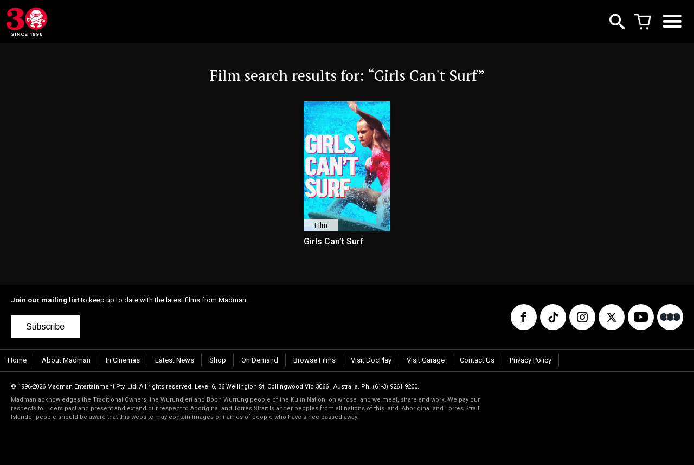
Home (17, 360)
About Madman (66, 360)
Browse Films (314, 360)
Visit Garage (426, 360)
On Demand (259, 360)
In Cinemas (123, 360)
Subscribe (45, 326)
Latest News (174, 360)
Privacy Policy (530, 360)
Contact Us (477, 360)
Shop (217, 360)
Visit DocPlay (371, 360)
